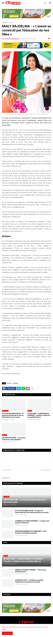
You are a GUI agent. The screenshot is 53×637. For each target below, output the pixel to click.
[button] (2, 3)
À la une (10, 22)
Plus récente (7, 470)
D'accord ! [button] (7, 633)
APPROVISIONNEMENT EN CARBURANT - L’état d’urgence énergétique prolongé (30, 532)
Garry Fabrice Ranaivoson (11, 39)
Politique (15, 383)
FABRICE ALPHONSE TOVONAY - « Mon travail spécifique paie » (30, 570)
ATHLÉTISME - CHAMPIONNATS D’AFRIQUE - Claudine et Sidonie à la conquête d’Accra (38, 415)
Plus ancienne (45, 470)
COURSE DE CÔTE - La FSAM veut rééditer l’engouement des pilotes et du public (29, 581)
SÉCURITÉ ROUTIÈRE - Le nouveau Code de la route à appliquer (13, 438)
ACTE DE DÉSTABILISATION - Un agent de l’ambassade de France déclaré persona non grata (13, 415)
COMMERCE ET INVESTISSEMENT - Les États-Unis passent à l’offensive (32, 522)
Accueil (4, 22)
